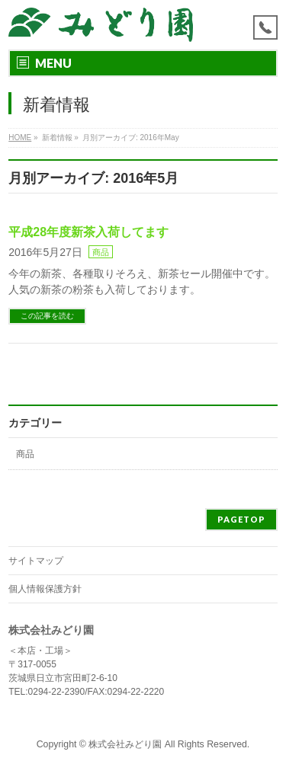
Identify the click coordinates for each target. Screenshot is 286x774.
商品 (100, 252)
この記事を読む (47, 316)
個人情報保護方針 (45, 589)
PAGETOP (241, 519)
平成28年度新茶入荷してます (88, 231)
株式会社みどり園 (125, 744)
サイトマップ (35, 560)
